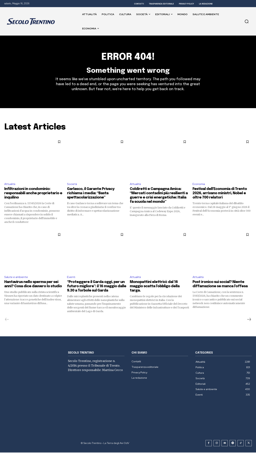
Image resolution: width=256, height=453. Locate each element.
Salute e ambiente (16, 277)
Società (72, 184)
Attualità (10, 184)
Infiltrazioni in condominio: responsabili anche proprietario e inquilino (33, 194)
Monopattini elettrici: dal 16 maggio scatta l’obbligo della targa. (155, 287)
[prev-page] (7, 320)
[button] (246, 21)
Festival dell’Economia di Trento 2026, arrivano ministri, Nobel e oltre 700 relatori (220, 194)
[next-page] (249, 320)
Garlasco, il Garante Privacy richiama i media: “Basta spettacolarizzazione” (90, 194)
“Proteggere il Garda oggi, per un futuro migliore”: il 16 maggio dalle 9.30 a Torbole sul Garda (96, 287)
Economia (199, 184)
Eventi (71, 277)
